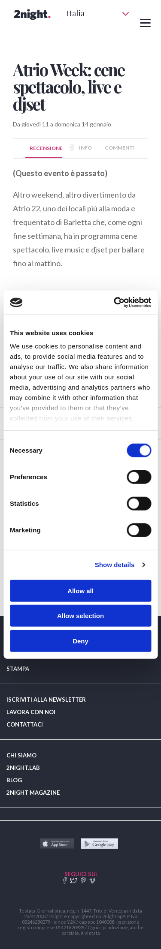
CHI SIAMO (21, 755)
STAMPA (17, 668)
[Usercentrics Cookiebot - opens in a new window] (114, 302)
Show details (115, 564)
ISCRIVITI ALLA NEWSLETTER (46, 699)
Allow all (80, 590)
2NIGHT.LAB (23, 767)
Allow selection (80, 615)
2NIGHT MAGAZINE (33, 792)
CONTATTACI (24, 724)
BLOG (14, 780)
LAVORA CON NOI (30, 712)
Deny (80, 640)
